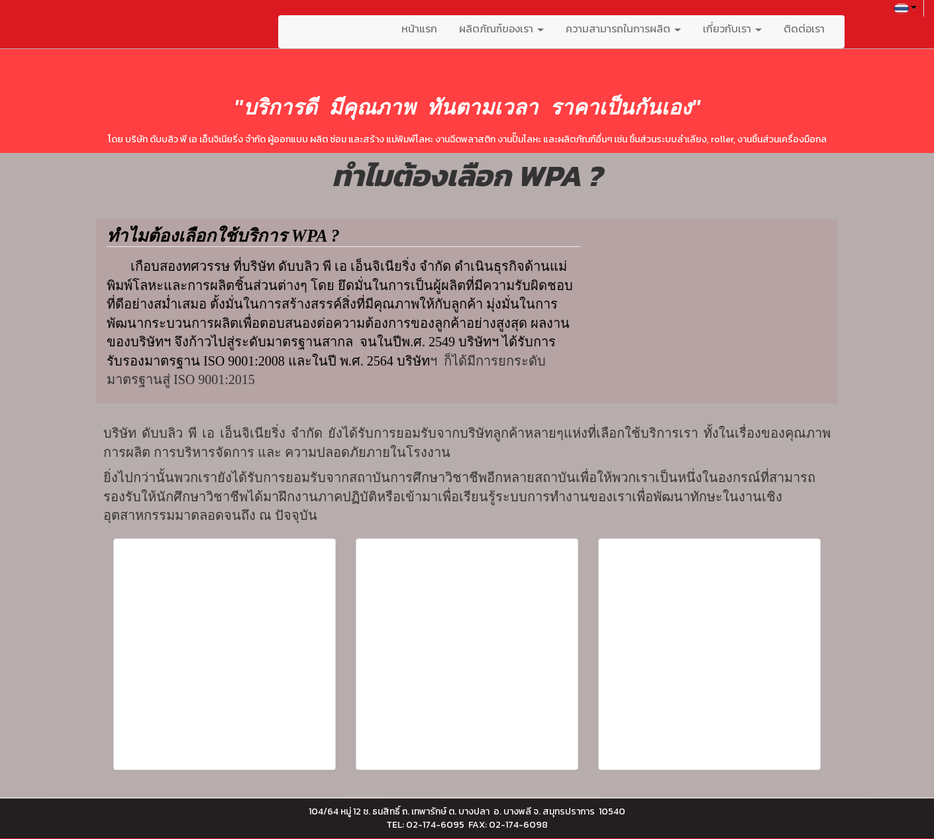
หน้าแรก (419, 28)
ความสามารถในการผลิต (623, 28)
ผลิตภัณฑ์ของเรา (501, 28)
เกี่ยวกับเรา (732, 28)
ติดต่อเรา (804, 28)
